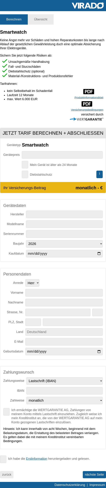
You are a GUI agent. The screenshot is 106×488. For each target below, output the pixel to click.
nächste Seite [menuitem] (94, 474)
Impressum (97, 485)
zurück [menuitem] (6, 474)
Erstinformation (36, 458)
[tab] (14, 19)
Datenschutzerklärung (69, 485)
